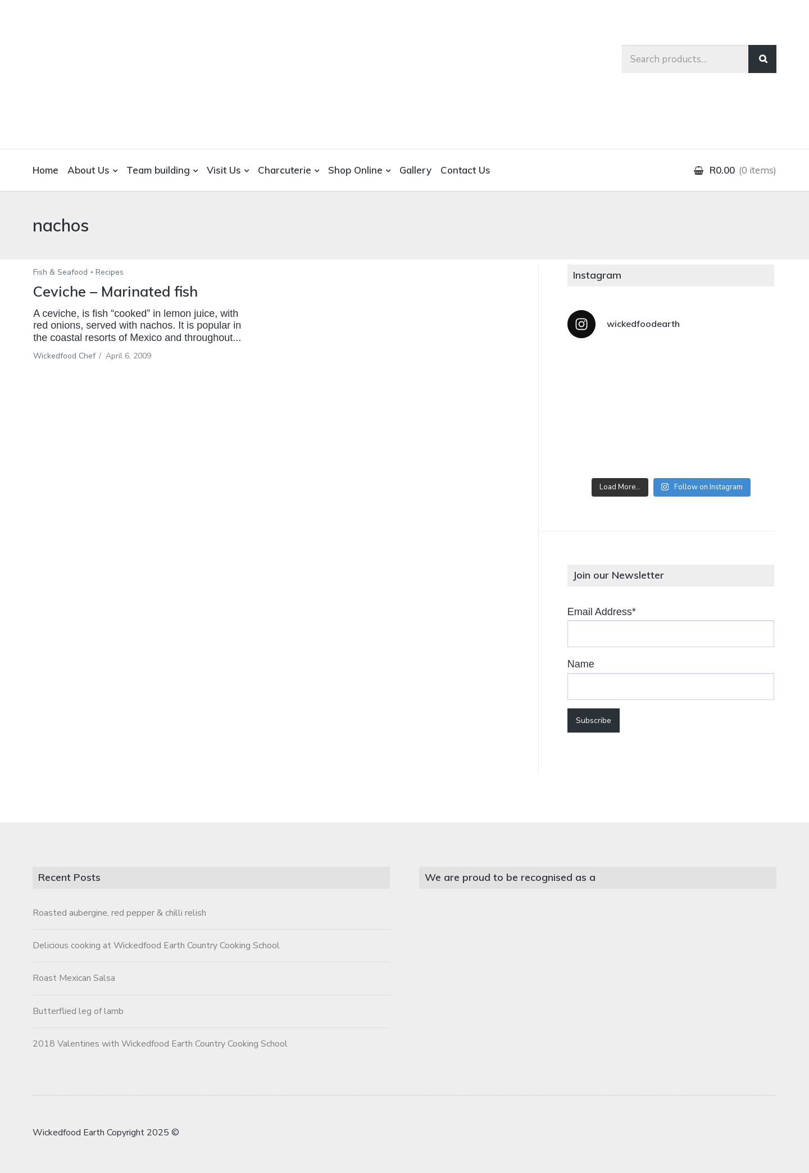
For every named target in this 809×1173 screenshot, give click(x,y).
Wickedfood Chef (64, 356)
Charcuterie (284, 170)
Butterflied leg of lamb (78, 1011)
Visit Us (224, 170)
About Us (88, 170)
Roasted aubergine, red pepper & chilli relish (119, 913)
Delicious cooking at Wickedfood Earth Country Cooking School (156, 945)
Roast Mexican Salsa (74, 978)
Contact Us (465, 170)
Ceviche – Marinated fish (117, 291)
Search (762, 59)
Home (45, 170)
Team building (158, 170)
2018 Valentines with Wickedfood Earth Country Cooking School (160, 1044)
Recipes (110, 272)
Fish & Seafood (60, 272)
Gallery (415, 170)
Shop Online (355, 170)
